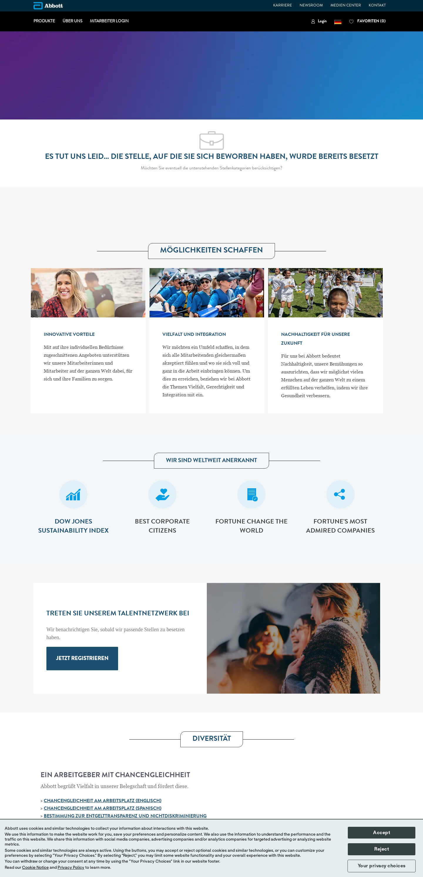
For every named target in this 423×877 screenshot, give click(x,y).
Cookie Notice (35, 868)
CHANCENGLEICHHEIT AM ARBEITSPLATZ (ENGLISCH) (102, 801)
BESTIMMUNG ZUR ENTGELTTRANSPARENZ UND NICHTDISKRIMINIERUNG (125, 816)
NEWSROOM (311, 6)
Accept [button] (381, 832)
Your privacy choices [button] (382, 865)
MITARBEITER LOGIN (109, 21)
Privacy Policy (71, 868)
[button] (338, 21)
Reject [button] (381, 849)
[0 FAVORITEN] (367, 22)
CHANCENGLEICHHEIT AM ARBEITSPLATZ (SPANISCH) (102, 809)
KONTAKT (377, 6)
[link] (319, 22)
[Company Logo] (48, 5)
